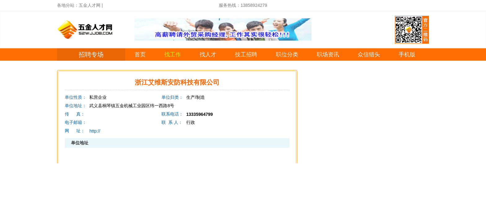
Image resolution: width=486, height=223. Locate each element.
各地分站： (68, 5)
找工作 (172, 54)
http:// (94, 131)
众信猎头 (369, 54)
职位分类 (287, 54)
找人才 (208, 54)
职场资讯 (328, 54)
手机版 (407, 54)
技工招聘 (246, 54)
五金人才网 (89, 5)
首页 (140, 54)
